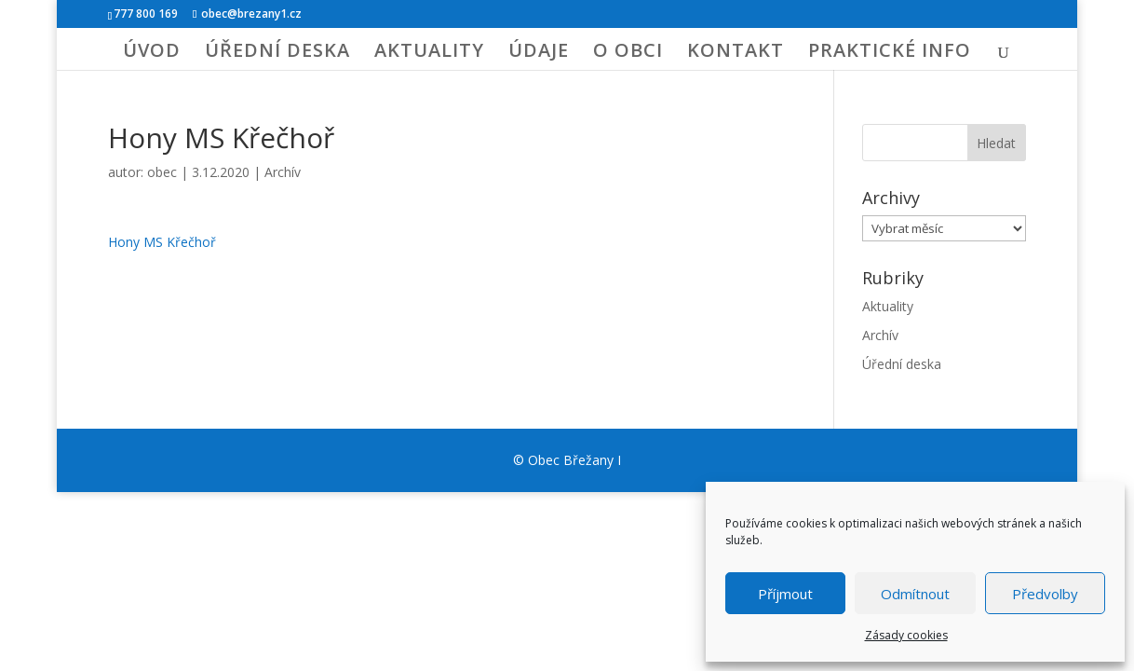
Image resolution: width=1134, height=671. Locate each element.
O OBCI (628, 53)
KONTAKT (735, 53)
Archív (282, 172)
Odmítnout (915, 593)
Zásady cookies (906, 635)
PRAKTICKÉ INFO (889, 53)
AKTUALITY (429, 53)
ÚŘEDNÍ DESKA (277, 53)
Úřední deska (901, 364)
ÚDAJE (538, 53)
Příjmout (785, 593)
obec (162, 172)
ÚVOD (152, 53)
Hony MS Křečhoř (162, 242)
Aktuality (887, 306)
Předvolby (1045, 593)
